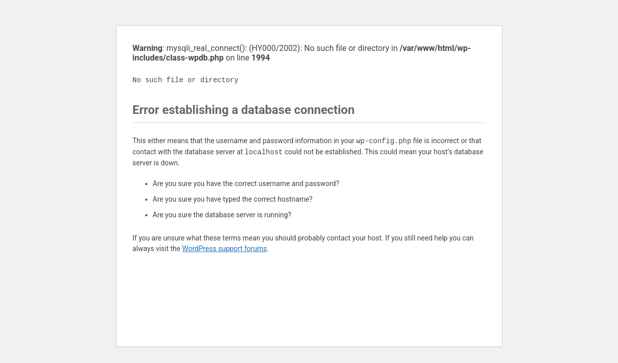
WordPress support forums (224, 249)
